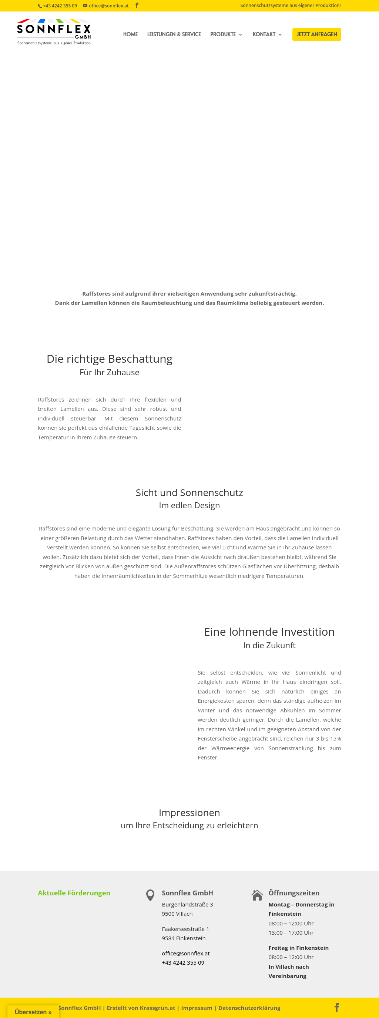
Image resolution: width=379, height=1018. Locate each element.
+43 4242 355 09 (60, 6)
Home (130, 35)
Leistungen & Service (174, 35)
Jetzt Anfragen (316, 34)
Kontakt (264, 35)
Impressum (196, 1007)
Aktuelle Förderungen (74, 892)
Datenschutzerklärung (249, 1007)
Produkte (223, 35)
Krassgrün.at (157, 1007)
